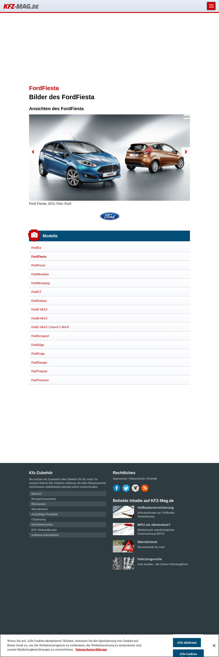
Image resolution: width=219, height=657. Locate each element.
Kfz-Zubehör (57, 483)
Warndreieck (39, 509)
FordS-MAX (39, 309)
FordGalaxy (39, 301)
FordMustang (40, 283)
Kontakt (152, 478)
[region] (109, 645)
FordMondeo (40, 274)
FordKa (36, 248)
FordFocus (38, 265)
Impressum (120, 478)
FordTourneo (40, 380)
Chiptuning (38, 519)
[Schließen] (214, 646)
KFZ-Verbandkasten (44, 529)
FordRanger (39, 362)
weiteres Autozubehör (45, 535)
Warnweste (38, 504)
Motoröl (36, 493)
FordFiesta (38, 256)
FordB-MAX (39, 318)
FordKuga (37, 353)
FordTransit (39, 371)
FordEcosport (40, 336)
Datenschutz (137, 478)
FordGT (36, 292)
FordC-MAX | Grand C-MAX (50, 327)
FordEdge (37, 345)
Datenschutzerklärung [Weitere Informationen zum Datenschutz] (91, 649)
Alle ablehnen (187, 642)
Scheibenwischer (42, 524)
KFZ (20, 6)
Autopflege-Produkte (44, 514)
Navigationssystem (43, 498)
